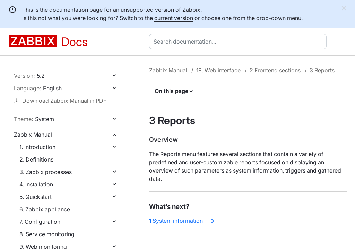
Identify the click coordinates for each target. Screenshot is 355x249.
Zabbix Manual (33, 134)
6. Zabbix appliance (44, 209)
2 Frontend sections (275, 70)
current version (173, 18)
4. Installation (36, 184)
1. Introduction (37, 147)
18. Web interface (218, 70)
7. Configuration (39, 221)
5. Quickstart (35, 196)
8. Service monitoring (47, 234)
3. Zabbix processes (45, 171)
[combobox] (239, 41)
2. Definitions (36, 159)
